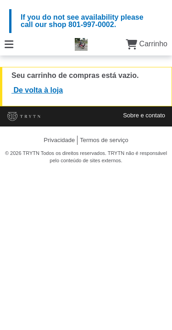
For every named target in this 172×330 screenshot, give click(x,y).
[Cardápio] (9, 44)
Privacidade (59, 140)
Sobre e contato (144, 115)
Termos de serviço (104, 140)
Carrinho (146, 44)
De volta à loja (37, 90)
